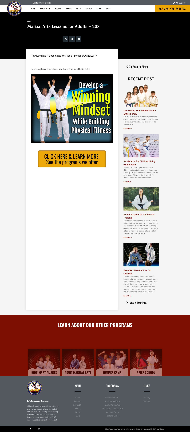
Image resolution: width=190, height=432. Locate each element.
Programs (45, 8)
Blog (108, 8)
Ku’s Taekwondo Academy (38, 401)
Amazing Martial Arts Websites (154, 429)
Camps (99, 8)
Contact (89, 8)
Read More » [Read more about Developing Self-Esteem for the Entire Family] (127, 128)
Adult (29, 21)
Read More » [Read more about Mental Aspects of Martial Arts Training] (127, 237)
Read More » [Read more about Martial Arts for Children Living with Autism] (127, 182)
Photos (68, 8)
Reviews (58, 8)
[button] (65, 39)
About (78, 8)
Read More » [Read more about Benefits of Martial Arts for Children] (127, 296)
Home (33, 8)
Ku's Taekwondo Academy (42, 2)
